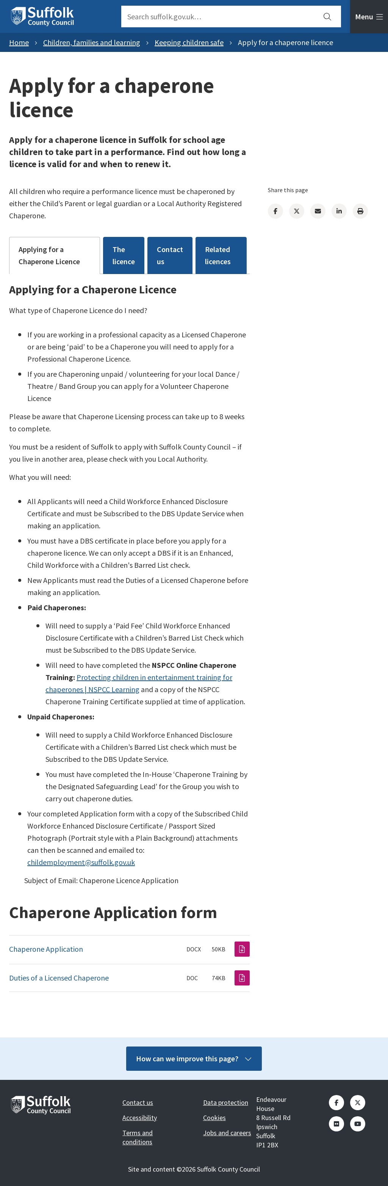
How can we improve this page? (194, 1058)
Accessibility (139, 1117)
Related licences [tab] (218, 255)
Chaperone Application (46, 949)
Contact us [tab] (170, 255)
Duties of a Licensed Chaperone (59, 977)
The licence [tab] (124, 255)
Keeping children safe (189, 42)
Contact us (137, 1102)
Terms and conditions (137, 1137)
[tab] (369, 16)
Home (19, 42)
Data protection (225, 1102)
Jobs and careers (227, 1132)
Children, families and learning (91, 42)
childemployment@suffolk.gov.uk (81, 862)
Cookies (214, 1117)
